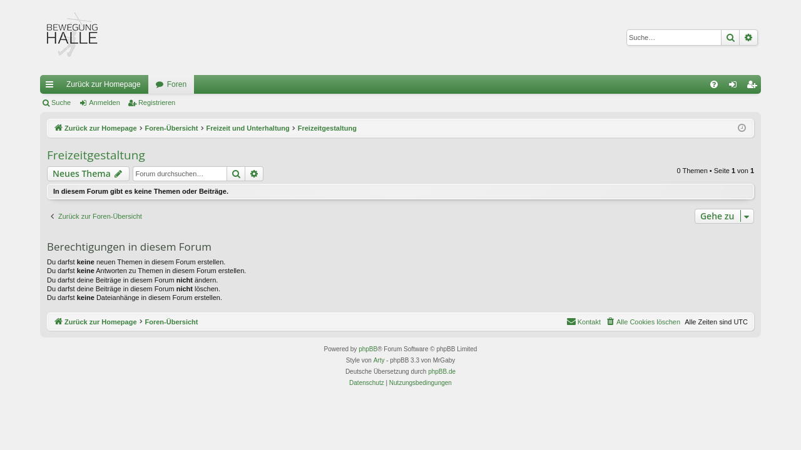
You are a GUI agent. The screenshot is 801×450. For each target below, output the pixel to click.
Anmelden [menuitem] (735, 87)
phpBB (368, 349)
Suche (61, 102)
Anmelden (104, 102)
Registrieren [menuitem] (754, 87)
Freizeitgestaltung (96, 155)
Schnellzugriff (52, 87)
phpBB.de (442, 371)
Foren (176, 84)
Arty (379, 360)
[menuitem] (714, 84)
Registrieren (156, 102)
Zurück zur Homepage (103, 84)
